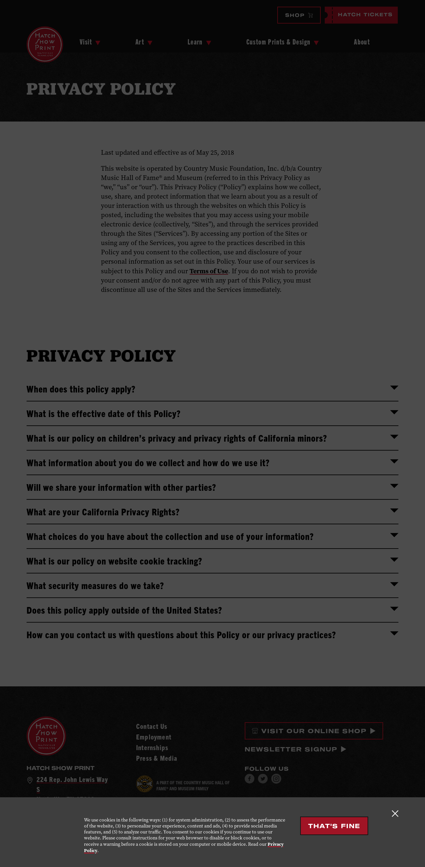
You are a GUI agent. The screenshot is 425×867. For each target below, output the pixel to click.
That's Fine (334, 825)
